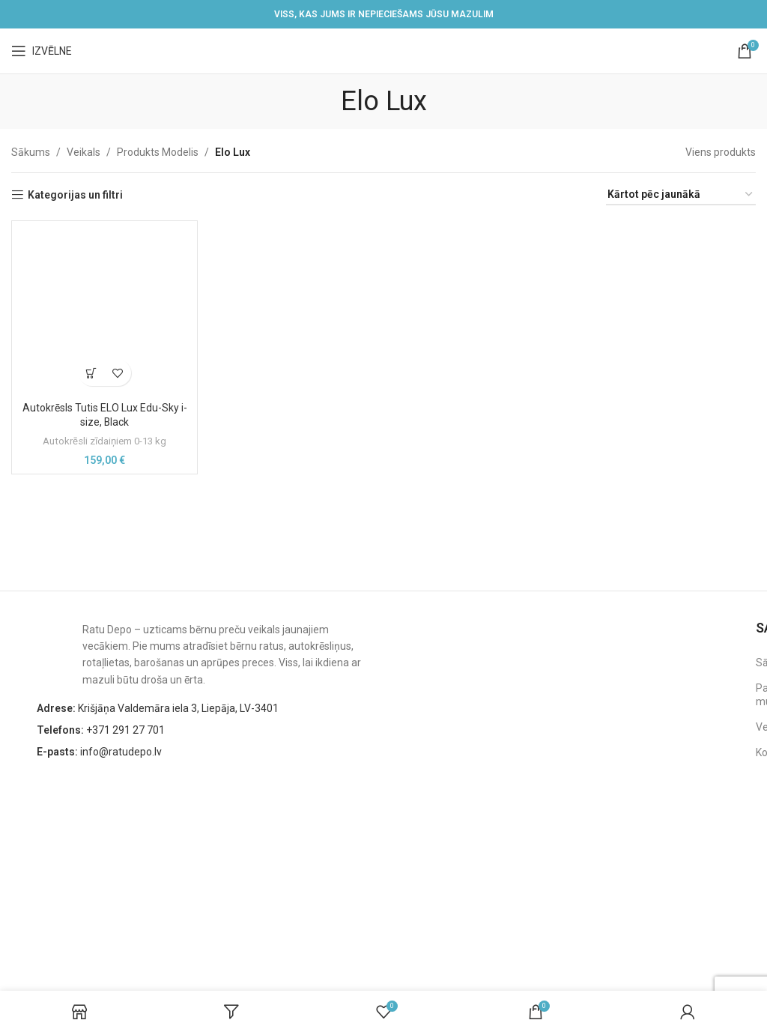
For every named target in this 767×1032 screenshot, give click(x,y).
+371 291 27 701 (101, 730)
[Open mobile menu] (41, 51)
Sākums (30, 152)
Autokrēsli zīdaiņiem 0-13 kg (104, 441)
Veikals (83, 152)
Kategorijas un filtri (75, 195)
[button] (92, 373)
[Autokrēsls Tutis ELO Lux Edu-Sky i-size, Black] (104, 311)
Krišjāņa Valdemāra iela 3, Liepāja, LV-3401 (158, 708)
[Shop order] (681, 195)
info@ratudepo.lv (99, 752)
